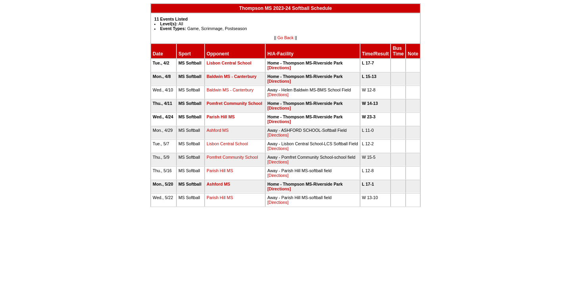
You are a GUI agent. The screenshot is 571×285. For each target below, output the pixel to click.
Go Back (286, 37)
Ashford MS (218, 130)
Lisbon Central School (229, 63)
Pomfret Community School (234, 103)
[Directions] (279, 67)
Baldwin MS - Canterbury (232, 76)
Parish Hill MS (221, 116)
